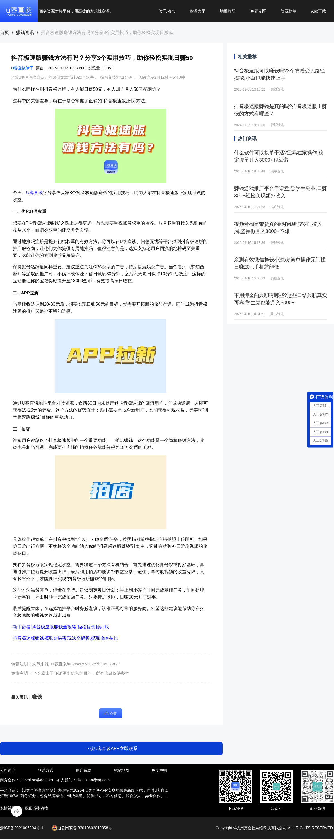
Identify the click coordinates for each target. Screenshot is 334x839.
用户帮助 (83, 770)
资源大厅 (197, 11)
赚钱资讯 (25, 32)
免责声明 (159, 770)
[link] (4, 33)
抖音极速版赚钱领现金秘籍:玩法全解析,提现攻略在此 (65, 638)
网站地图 (121, 770)
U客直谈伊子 (22, 68)
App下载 (318, 11)
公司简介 (8, 770)
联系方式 (45, 770)
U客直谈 (34, 192)
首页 (4, 32)
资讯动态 (167, 11)
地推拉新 (227, 11)
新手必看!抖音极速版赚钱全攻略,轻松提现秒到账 (61, 626)
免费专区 (258, 11)
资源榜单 (288, 11)
